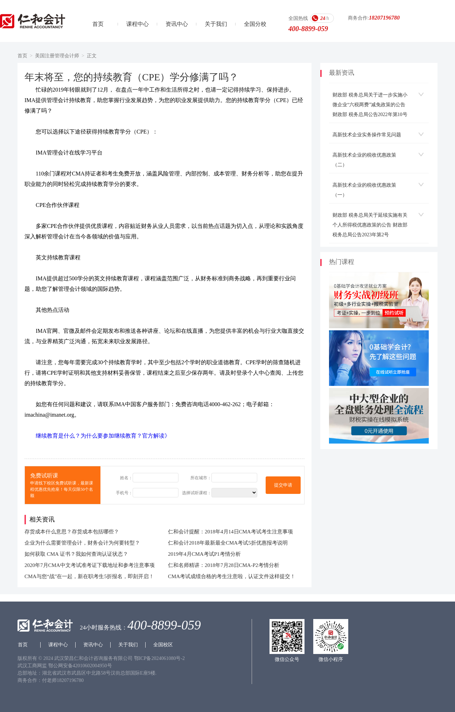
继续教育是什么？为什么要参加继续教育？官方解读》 (103, 436)
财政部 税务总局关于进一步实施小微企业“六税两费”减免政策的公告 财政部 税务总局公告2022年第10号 (369, 104)
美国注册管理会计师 (57, 55)
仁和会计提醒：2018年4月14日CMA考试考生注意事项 (230, 531)
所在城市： (200, 477)
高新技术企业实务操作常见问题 (366, 134)
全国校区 (163, 644)
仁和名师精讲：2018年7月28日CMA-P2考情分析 (223, 565)
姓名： (126, 477)
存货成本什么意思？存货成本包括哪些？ (71, 531)
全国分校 (255, 24)
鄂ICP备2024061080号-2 (159, 658)
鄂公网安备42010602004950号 (80, 665)
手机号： (124, 492)
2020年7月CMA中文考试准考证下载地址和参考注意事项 (89, 565)
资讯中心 (177, 24)
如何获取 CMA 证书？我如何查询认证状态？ (76, 554)
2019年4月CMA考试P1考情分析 (204, 554)
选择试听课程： (196, 492)
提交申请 (283, 485)
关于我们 (216, 24)
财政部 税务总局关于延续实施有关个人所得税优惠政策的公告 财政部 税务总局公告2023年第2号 (369, 225)
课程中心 (137, 24)
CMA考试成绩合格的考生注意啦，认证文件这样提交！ (231, 576)
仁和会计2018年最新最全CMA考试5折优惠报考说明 (228, 543)
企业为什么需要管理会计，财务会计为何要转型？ (82, 543)
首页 (98, 24)
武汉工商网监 (32, 665)
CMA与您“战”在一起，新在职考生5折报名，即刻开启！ (89, 576)
